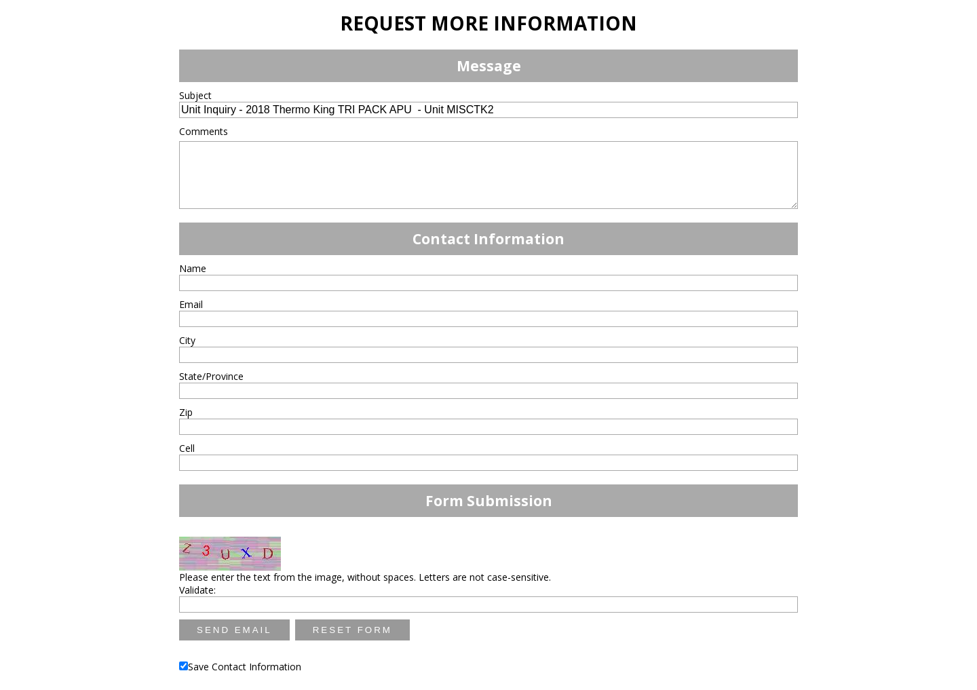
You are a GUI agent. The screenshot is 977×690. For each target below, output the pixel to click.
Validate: (197, 589)
